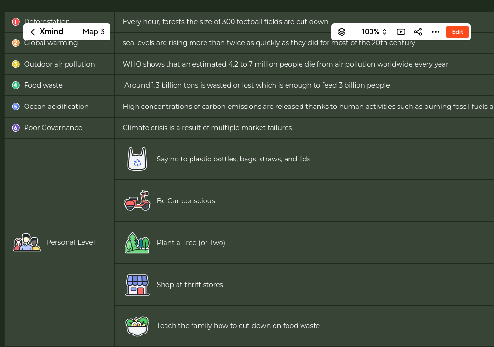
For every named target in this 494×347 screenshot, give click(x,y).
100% (371, 31)
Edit (457, 31)
